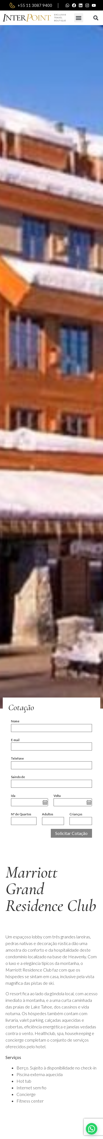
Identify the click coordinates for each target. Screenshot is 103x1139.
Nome (15, 721)
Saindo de (18, 776)
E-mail (15, 739)
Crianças (75, 814)
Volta (57, 795)
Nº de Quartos (21, 814)
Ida (13, 795)
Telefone (17, 758)
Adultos (47, 814)
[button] (78, 17)
